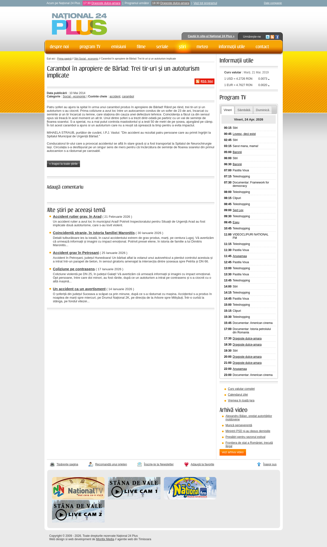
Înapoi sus (270, 464)
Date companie (273, 2)
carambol (128, 96)
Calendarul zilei (238, 394)
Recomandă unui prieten (111, 464)
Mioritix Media (105, 539)
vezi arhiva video (233, 452)
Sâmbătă (244, 110)
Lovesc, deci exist (244, 134)
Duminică (262, 110)
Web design (57, 539)
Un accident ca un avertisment (79, 289)
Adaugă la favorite (202, 464)
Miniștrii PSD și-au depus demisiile (248, 431)
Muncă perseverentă (239, 425)
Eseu (236, 222)
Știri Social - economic (86, 58)
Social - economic (74, 96)
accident (114, 96)
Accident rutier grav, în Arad (77, 216)
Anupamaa (240, 256)
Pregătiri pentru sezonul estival (245, 437)
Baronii (237, 152)
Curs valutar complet (241, 389)
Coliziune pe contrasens (74, 269)
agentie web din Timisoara (134, 539)
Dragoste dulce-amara (105, 3)
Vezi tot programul (205, 3)
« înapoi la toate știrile (63, 163)
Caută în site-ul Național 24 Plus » (211, 36)
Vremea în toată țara (241, 400)
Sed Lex (238, 210)
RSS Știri (207, 81)
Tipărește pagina (67, 464)
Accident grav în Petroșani (76, 253)
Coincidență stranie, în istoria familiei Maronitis (94, 233)
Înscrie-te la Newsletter (159, 464)
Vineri (228, 110)
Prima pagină (64, 58)
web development (79, 539)
